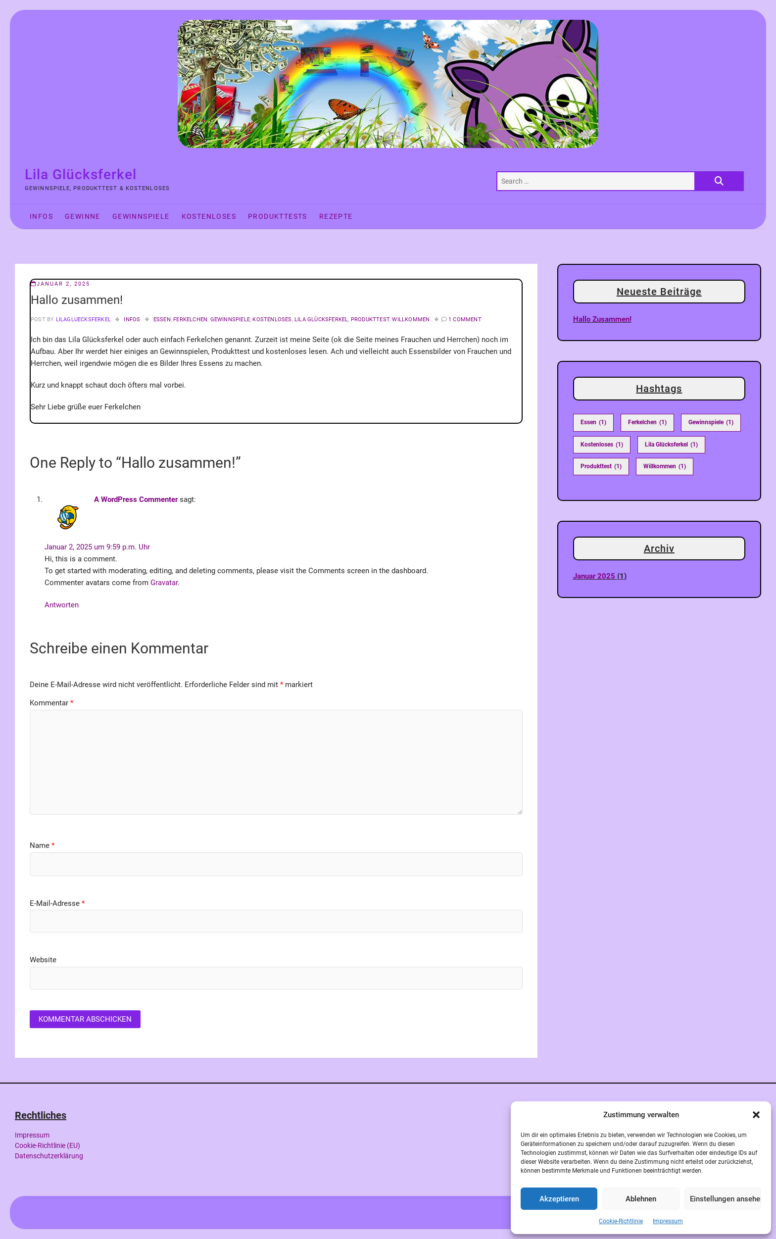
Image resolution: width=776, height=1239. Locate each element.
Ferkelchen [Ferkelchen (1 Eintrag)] (647, 422)
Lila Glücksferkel (81, 174)
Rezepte (336, 216)
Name (42, 845)
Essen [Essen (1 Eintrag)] (593, 422)
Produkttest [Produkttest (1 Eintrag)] (601, 466)
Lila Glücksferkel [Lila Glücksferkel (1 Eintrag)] (671, 444)
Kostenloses (209, 216)
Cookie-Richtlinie (621, 1221)
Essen (162, 319)
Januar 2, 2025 (60, 284)
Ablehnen (641, 1198)
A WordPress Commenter (136, 499)
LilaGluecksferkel (82, 319)
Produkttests (277, 216)
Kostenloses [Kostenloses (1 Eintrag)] (602, 444)
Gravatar (164, 582)
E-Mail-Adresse (57, 903)
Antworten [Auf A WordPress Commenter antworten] (62, 604)
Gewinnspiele (141, 216)
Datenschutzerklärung (49, 1156)
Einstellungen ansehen (725, 1198)
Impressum (668, 1221)
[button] (756, 1115)
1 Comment (465, 319)
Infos (41, 216)
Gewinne (82, 216)
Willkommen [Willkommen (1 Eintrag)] (664, 466)
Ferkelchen (190, 319)
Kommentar (51, 702)
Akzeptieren (559, 1198)
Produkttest (370, 319)
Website (43, 959)
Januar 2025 (594, 576)
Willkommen (411, 319)
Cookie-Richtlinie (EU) (47, 1145)
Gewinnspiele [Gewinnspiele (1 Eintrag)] (710, 422)
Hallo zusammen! (602, 319)
